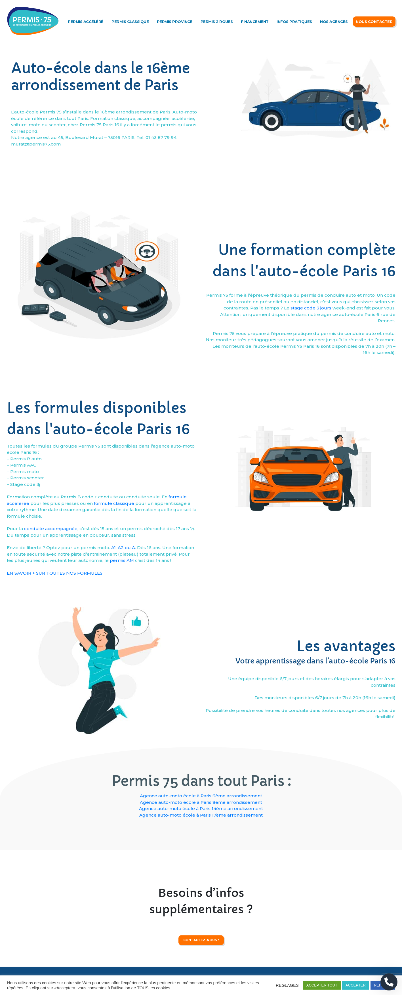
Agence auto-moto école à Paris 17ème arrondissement (201, 815)
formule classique (114, 572)
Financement (255, 21)
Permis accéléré (86, 21)
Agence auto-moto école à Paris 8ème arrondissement (201, 802)
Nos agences (334, 21)
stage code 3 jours (311, 364)
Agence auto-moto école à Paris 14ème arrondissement (201, 808)
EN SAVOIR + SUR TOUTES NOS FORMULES (54, 642)
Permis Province (175, 21)
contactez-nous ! (201, 962)
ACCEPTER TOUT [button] (321, 985)
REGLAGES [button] (287, 985)
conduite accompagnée (50, 597)
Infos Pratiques (294, 21)
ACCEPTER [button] (356, 985)
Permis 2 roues (217, 21)
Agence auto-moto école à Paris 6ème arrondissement (201, 795)
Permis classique (130, 21)
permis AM (122, 629)
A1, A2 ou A (123, 616)
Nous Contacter (374, 21)
